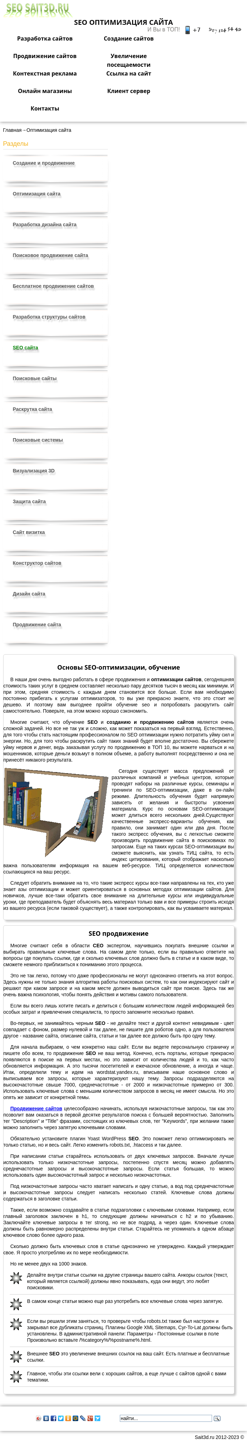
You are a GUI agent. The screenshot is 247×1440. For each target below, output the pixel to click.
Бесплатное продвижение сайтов (53, 286)
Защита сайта (29, 501)
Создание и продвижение (44, 163)
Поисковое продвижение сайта (50, 255)
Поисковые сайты (35, 378)
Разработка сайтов (45, 38)
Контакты (44, 108)
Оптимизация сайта (37, 194)
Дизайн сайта (29, 594)
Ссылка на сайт (128, 73)
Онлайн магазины (45, 91)
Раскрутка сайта (32, 409)
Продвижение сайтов (45, 56)
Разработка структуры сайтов (49, 317)
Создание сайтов (129, 38)
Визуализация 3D (34, 470)
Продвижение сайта (37, 624)
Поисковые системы (38, 440)
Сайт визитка (29, 532)
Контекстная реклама (45, 73)
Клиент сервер (128, 91)
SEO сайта (25, 347)
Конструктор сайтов (37, 563)
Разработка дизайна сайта (45, 224)
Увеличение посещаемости (129, 60)
